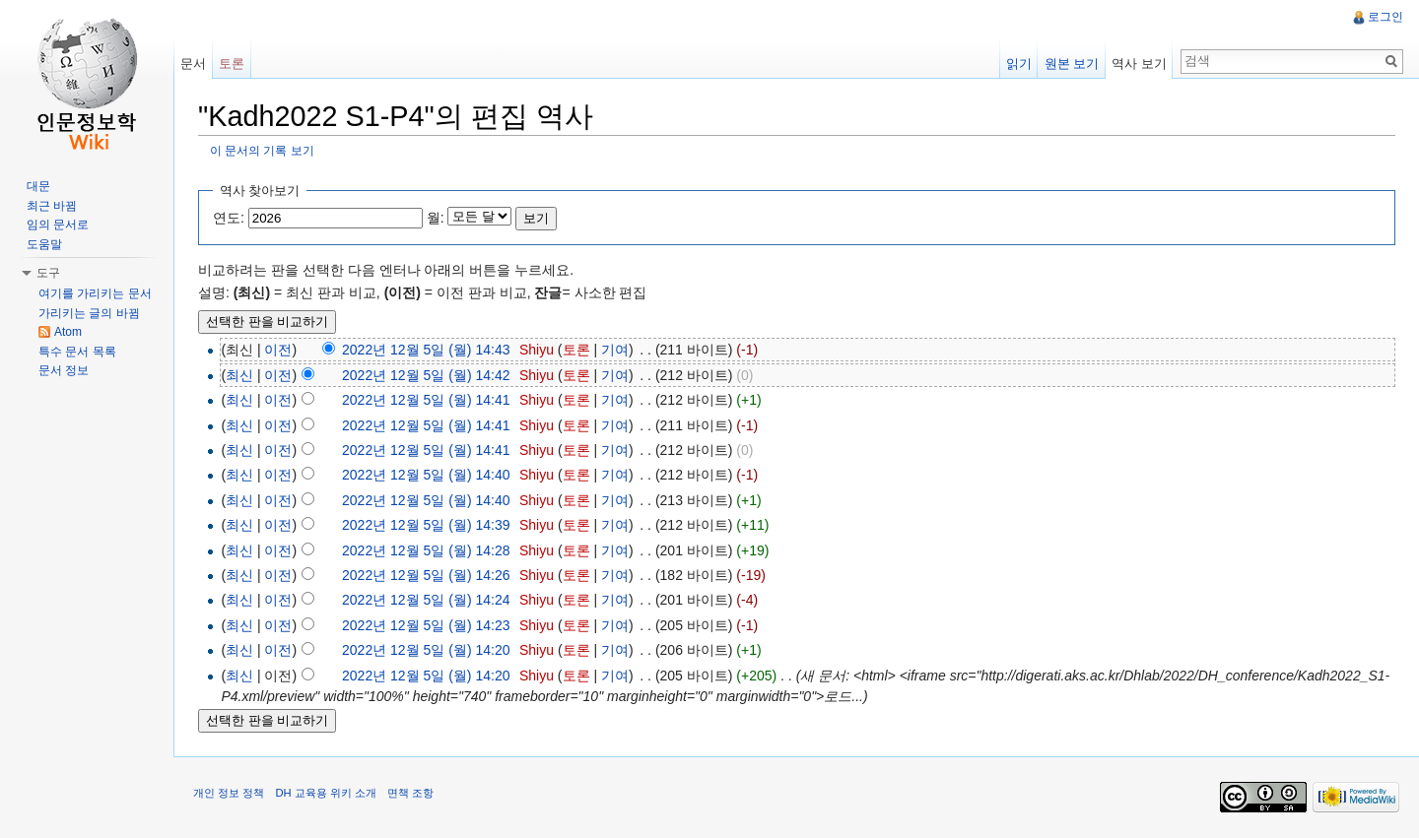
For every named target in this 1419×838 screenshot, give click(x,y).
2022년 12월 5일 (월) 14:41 (425, 400)
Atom (68, 332)
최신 (239, 375)
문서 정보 (63, 370)
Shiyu (536, 349)
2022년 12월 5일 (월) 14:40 (425, 475)
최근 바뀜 (52, 206)
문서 (193, 63)
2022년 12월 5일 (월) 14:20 (425, 650)
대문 (38, 186)
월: (435, 218)
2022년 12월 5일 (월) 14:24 (425, 600)
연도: (228, 218)
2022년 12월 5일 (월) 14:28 (425, 550)
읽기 (1019, 63)
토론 (576, 349)
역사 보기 (1139, 63)
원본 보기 (1072, 63)
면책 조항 (410, 793)
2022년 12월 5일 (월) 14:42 (425, 375)
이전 (278, 349)
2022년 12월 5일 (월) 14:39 (425, 525)
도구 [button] (48, 273)
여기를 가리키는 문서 (95, 293)
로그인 (1385, 17)
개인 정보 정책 (228, 793)
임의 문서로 (58, 224)
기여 (615, 349)
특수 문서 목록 (77, 351)
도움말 (44, 244)
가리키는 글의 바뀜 (89, 313)
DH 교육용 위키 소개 (325, 793)
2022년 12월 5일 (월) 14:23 (425, 625)
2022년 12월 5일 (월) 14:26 (425, 575)
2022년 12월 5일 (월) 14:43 (425, 349)
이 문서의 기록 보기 (262, 150)
